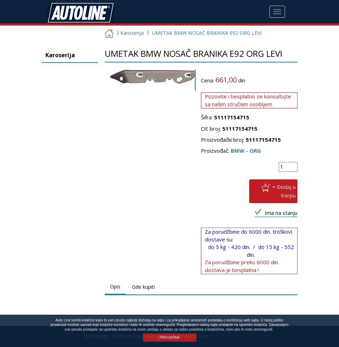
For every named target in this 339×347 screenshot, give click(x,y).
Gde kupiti (143, 286)
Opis (115, 286)
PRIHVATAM (169, 338)
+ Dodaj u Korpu (284, 191)
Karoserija (129, 32)
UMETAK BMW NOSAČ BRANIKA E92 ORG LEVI (207, 32)
